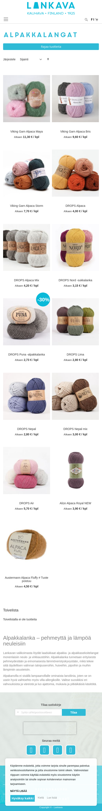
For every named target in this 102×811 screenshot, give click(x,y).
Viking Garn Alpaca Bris (75, 131)
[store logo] (51, 8)
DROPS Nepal (26, 429)
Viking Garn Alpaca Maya (26, 131)
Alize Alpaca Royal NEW (75, 503)
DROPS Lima (75, 354)
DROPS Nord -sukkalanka (75, 280)
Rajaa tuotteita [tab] (51, 47)
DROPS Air (26, 503)
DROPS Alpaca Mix (26, 280)
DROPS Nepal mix (76, 429)
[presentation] (49, 728)
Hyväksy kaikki (23, 798)
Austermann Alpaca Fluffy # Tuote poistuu (26, 579)
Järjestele (9, 59)
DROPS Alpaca (75, 205)
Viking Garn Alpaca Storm (26, 205)
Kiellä (41, 797)
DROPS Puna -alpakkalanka (26, 354)
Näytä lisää (18, 791)
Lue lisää (52, 797)
